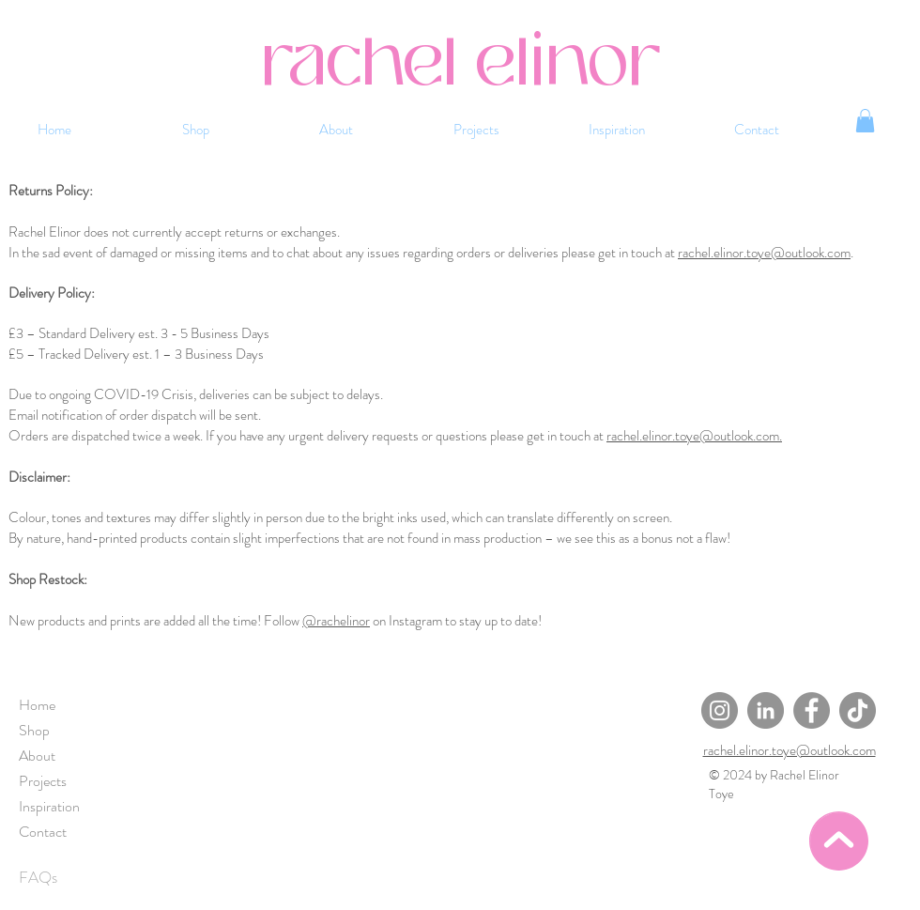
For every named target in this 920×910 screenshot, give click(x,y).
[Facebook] (811, 710)
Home (37, 705)
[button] (865, 120)
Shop (34, 730)
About (37, 755)
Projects (43, 781)
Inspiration (49, 806)
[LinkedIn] (765, 710)
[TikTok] (857, 710)
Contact (43, 831)
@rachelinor (336, 620)
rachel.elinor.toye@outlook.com (764, 252)
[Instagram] (719, 710)
